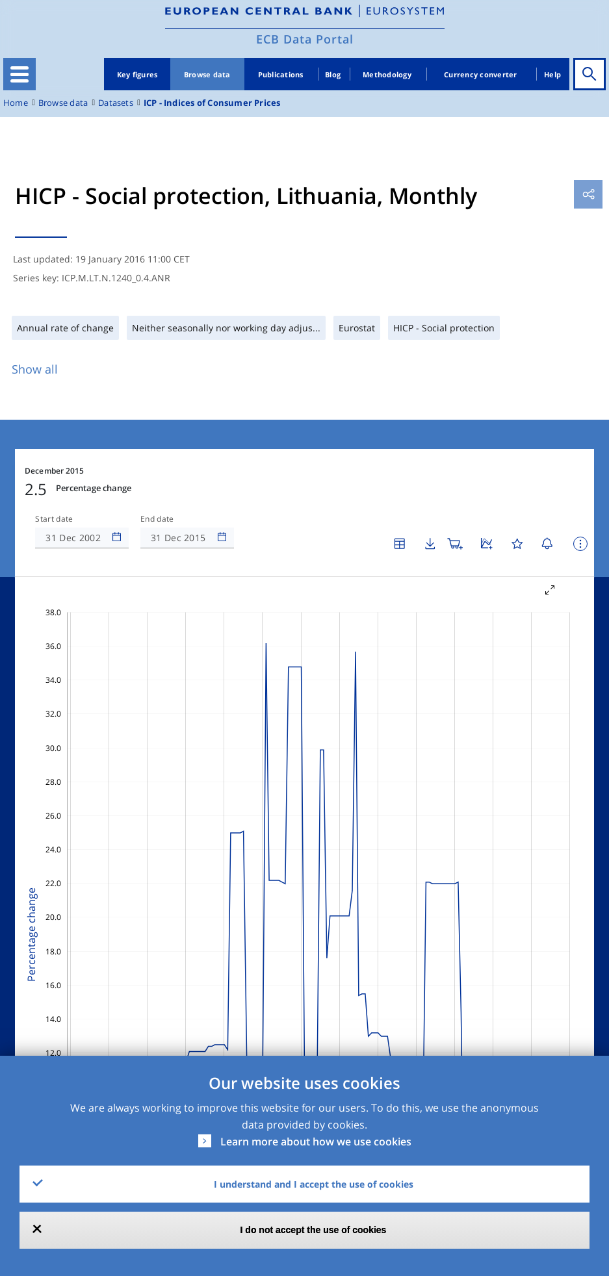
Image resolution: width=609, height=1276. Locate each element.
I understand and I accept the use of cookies (313, 1184)
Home (15, 102)
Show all (35, 369)
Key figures (137, 74)
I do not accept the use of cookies (313, 1230)
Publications (281, 74)
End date (157, 519)
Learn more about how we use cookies (315, 1141)
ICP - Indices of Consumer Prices (212, 102)
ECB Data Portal (305, 39)
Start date (54, 519)
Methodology (387, 74)
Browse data (207, 74)
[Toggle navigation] (19, 74)
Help (552, 74)
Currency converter (480, 74)
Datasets (115, 102)
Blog (333, 74)
